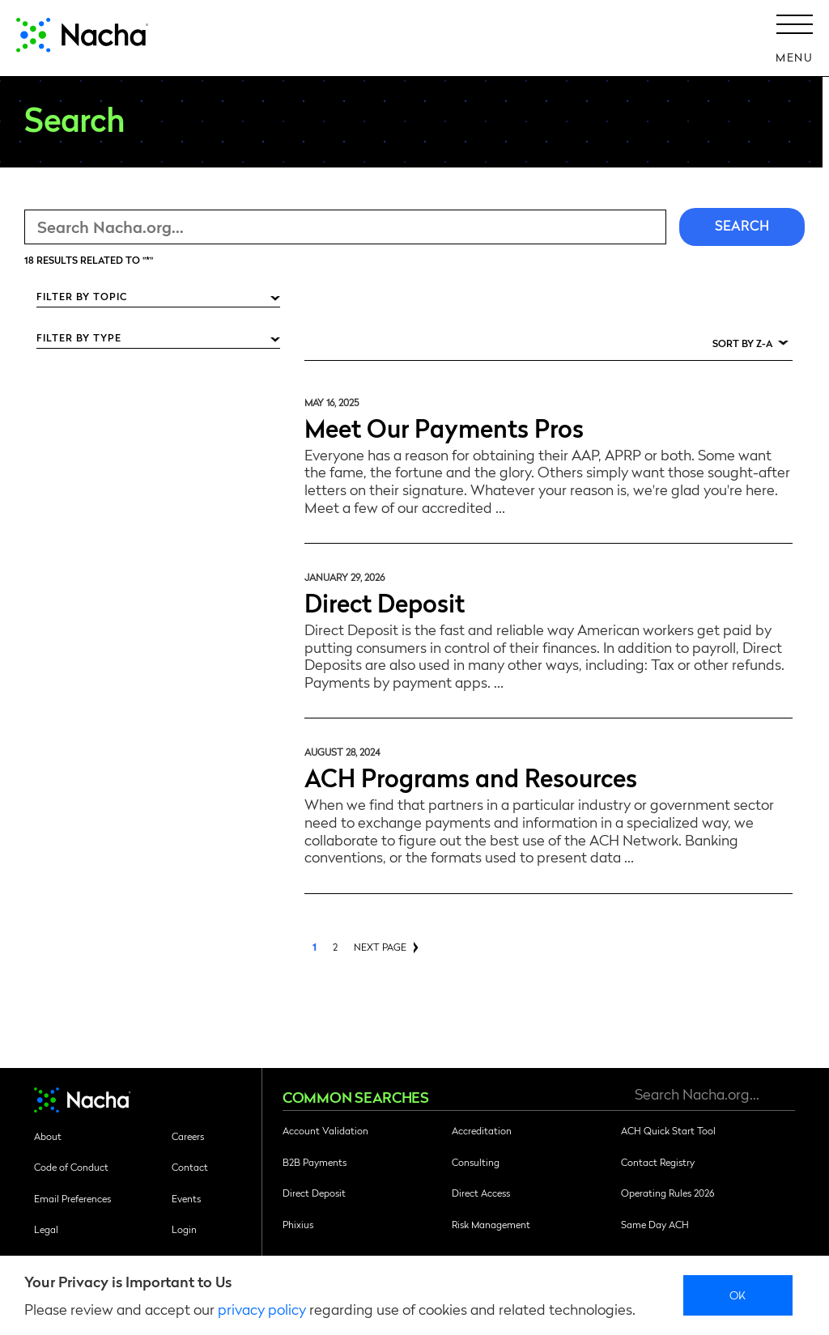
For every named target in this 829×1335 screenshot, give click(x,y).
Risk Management (491, 1224)
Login (184, 1229)
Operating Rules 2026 (667, 1192)
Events (186, 1198)
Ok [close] (737, 1294)
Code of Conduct (71, 1166)
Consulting (476, 1161)
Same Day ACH (655, 1224)
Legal (46, 1229)
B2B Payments (314, 1161)
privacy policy (262, 1308)
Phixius (298, 1224)
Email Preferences (72, 1198)
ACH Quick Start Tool (668, 1130)
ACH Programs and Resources (470, 776)
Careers (188, 1135)
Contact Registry (658, 1161)
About (48, 1135)
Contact (190, 1166)
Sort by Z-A (742, 343)
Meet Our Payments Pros (444, 426)
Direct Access (481, 1192)
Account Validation (325, 1130)
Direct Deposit (384, 601)
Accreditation (482, 1130)
